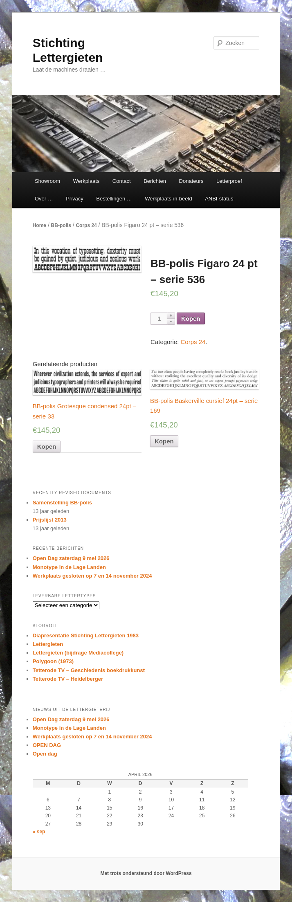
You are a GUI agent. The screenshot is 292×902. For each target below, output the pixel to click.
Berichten (155, 181)
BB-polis (61, 225)
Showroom (47, 181)
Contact (121, 181)
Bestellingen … (114, 199)
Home (39, 225)
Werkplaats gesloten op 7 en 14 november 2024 (92, 576)
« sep (39, 832)
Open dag (45, 754)
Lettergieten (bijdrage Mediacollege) (78, 653)
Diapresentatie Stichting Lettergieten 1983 (86, 635)
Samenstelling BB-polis (62, 502)
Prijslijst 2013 (50, 520)
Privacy (74, 199)
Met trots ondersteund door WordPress (145, 873)
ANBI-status (219, 199)
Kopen (190, 318)
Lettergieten (48, 644)
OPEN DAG (47, 745)
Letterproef (229, 181)
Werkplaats (86, 181)
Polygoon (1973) (53, 661)
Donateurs (191, 181)
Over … (44, 199)
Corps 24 (86, 225)
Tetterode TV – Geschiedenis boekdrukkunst (89, 670)
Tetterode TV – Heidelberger (68, 679)
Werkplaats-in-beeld (168, 199)
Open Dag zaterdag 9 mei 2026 (71, 558)
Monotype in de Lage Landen (69, 567)
